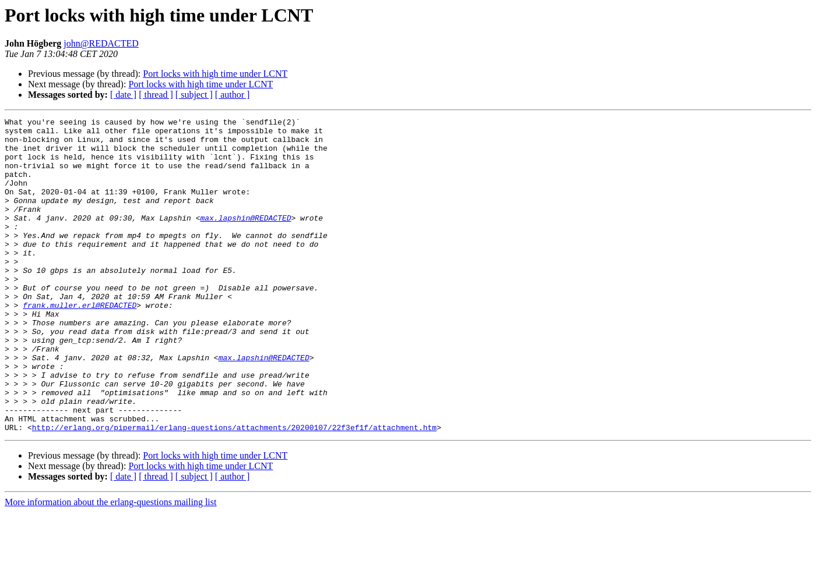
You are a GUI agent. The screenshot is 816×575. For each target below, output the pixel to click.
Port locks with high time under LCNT (215, 74)
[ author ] (232, 95)
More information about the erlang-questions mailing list (110, 565)
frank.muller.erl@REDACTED (79, 343)
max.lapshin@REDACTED (245, 238)
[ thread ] (156, 95)
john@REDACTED (101, 43)
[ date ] (123, 95)
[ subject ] (194, 95)
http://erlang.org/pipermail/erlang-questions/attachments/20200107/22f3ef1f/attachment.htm (234, 490)
